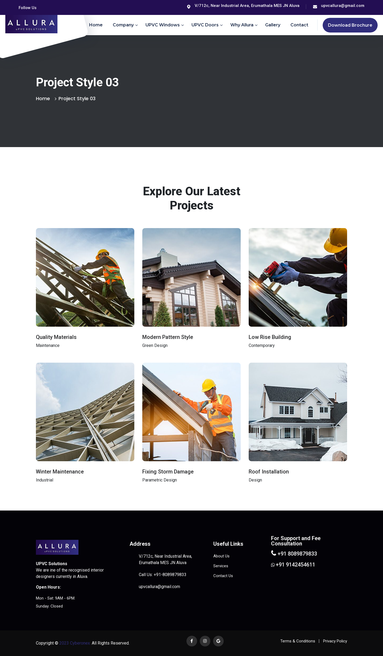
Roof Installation (269, 471)
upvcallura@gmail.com (342, 5)
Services (220, 566)
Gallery (272, 24)
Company (123, 24)
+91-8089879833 (170, 574)
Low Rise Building (270, 337)
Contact (299, 24)
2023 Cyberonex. (74, 643)
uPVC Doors (205, 24)
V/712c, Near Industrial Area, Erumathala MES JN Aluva (247, 5)
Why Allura (241, 24)
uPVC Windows (162, 24)
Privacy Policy (335, 641)
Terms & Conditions (297, 641)
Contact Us (223, 575)
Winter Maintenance (60, 471)
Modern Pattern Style (167, 337)
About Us (221, 556)
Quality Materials (56, 337)
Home (96, 24)
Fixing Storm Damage (168, 471)
